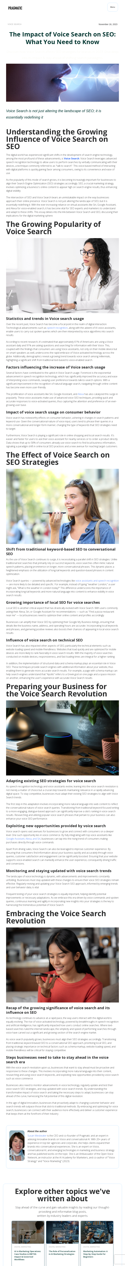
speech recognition (57, 327)
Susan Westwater (37, 1135)
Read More (28, 1235)
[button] (112, 7)
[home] (15, 8)
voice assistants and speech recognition (97, 580)
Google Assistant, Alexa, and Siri (23, 838)
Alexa (81, 394)
